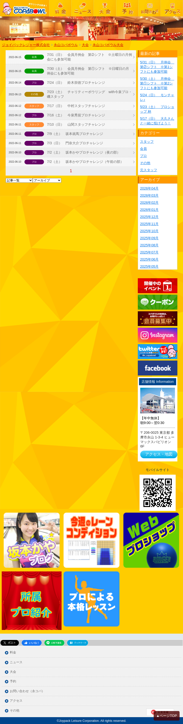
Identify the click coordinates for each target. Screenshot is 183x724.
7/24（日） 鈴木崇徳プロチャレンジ (76, 82)
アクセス (16, 700)
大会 (13, 672)
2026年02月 (149, 203)
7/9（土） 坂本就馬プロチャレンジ (75, 134)
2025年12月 (149, 217)
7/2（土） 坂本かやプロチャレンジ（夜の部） (83, 152)
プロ (143, 156)
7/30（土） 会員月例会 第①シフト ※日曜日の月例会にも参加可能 (88, 71)
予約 (13, 681)
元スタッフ (148, 170)
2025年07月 (149, 252)
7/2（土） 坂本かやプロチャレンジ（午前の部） (85, 162)
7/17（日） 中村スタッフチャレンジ (76, 106)
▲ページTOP (166, 716)
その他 (145, 163)
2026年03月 (149, 195)
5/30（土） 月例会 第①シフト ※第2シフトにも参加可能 (157, 83)
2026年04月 (149, 188)
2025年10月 (149, 231)
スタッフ (147, 142)
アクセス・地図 (158, 454)
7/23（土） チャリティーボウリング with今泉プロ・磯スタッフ (89, 94)
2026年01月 (149, 210)
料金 (13, 652)
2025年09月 (149, 238)
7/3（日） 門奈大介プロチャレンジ (75, 143)
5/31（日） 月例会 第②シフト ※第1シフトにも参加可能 (157, 66)
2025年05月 (149, 266)
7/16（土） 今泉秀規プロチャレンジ (76, 115)
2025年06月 (149, 259)
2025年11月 (149, 224)
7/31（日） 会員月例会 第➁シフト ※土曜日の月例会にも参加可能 (89, 57)
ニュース (16, 662)
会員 (143, 149)
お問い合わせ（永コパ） (27, 691)
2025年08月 (149, 245)
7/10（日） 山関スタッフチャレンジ (76, 124)
